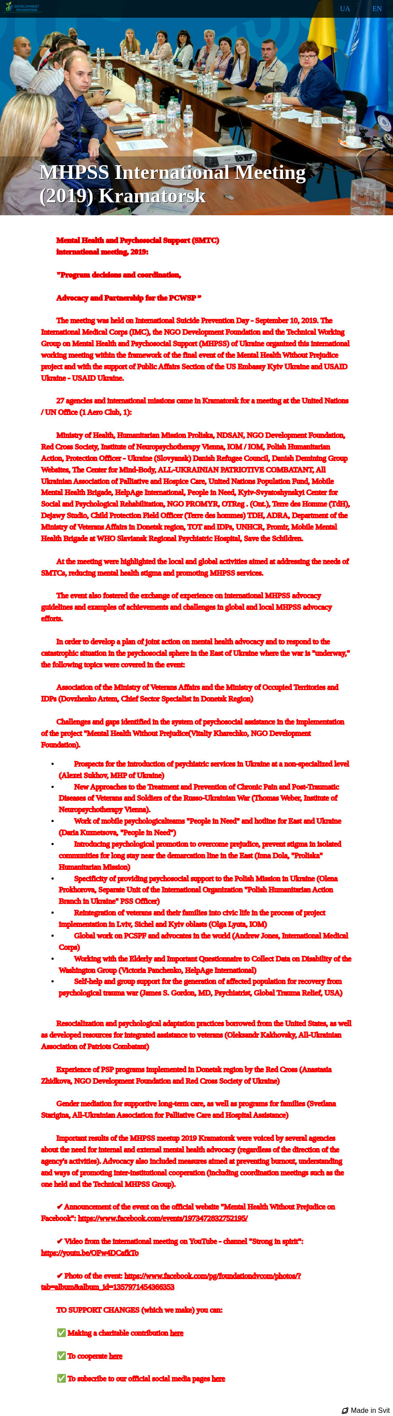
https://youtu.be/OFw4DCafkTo (90, 1253)
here (177, 1333)
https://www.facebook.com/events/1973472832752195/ (163, 1218)
